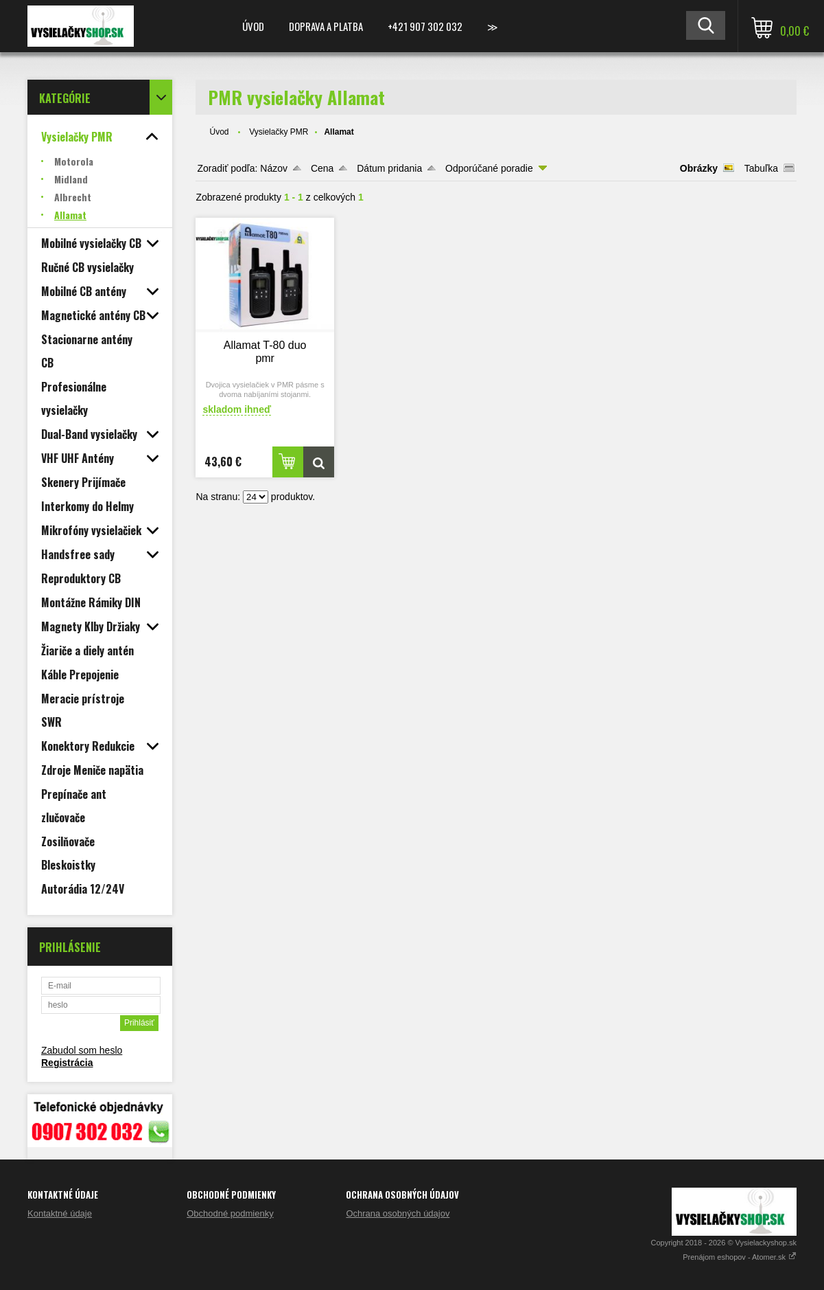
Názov (273, 168)
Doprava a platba (326, 26)
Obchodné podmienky (230, 1213)
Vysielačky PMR (278, 132)
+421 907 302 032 (425, 26)
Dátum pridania (389, 168)
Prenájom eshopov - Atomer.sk (740, 1257)
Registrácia (67, 1062)
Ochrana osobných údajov (397, 1213)
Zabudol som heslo (81, 1050)
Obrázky (699, 168)
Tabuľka (761, 168)
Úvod (253, 26)
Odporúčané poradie (489, 168)
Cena (322, 168)
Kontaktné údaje (59, 1213)
